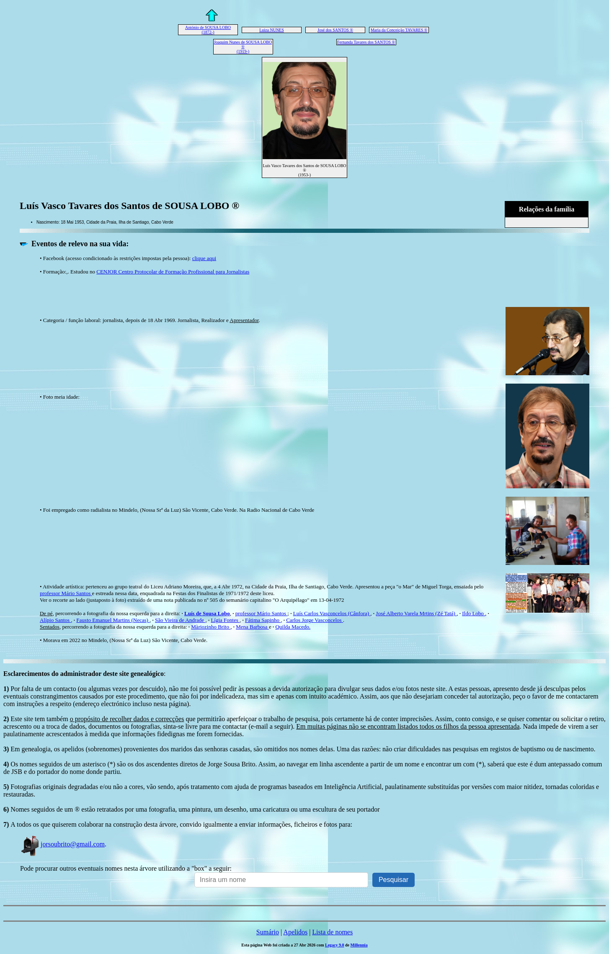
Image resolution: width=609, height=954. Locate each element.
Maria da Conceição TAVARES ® (399, 30)
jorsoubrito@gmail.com (62, 844)
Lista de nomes (332, 932)
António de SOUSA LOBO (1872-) (208, 29)
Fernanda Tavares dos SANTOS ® (366, 42)
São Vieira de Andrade (180, 620)
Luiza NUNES (271, 30)
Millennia (359, 945)
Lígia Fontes (225, 620)
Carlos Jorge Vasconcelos (314, 620)
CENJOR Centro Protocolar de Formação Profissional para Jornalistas (172, 271)
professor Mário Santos (66, 593)
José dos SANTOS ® (335, 30)
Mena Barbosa (252, 627)
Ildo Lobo (473, 613)
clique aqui (204, 258)
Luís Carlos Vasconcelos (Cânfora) (332, 613)
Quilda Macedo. (292, 627)
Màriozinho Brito (210, 627)
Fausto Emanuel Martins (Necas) (113, 620)
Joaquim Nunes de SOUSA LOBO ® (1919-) (243, 47)
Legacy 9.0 (334, 945)
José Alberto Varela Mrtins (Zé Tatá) (416, 613)
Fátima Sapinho (263, 620)
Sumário (267, 932)
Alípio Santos (55, 620)
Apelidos (295, 932)
